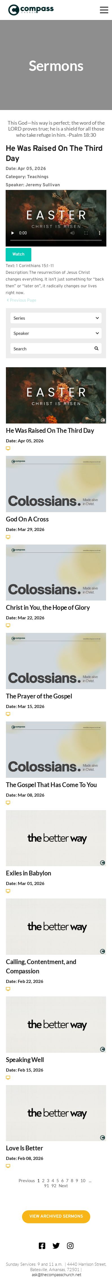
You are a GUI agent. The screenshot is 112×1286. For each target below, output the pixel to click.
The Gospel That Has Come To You (51, 784)
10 (82, 1180)
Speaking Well (25, 1059)
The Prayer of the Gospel (39, 696)
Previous (27, 1180)
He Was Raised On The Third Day (50, 430)
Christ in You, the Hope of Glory (48, 607)
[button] (104, 10)
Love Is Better (24, 1148)
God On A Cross (27, 519)
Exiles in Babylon (28, 873)
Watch (18, 254)
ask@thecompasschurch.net (56, 1275)
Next (63, 1185)
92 (53, 1185)
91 (46, 1185)
